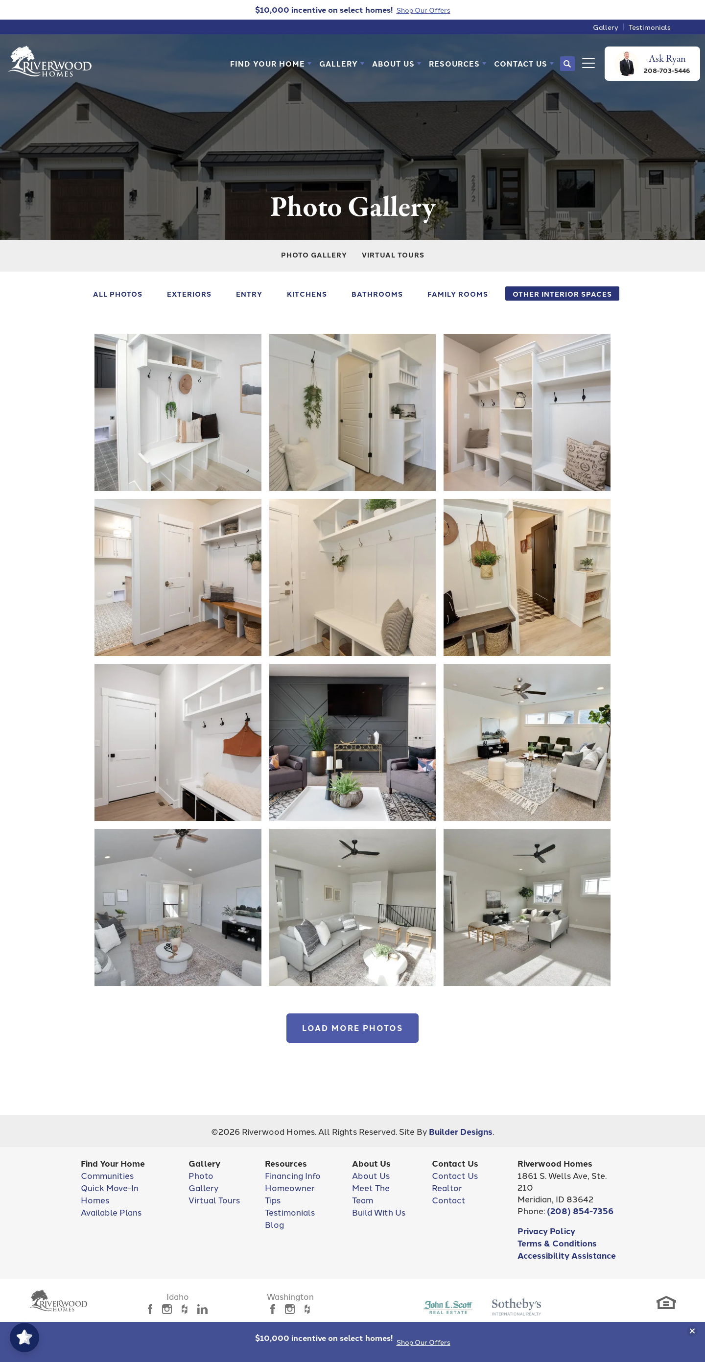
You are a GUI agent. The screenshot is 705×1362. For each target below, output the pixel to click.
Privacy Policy (546, 1230)
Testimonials (650, 27)
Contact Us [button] (520, 63)
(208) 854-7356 (580, 1210)
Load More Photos (352, 1027)
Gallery (605, 27)
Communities (107, 1175)
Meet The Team (371, 1193)
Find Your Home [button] (267, 63)
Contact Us (455, 1175)
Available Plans (111, 1212)
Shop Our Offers (423, 1342)
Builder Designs (461, 1131)
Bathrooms (377, 294)
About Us (371, 1175)
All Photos (117, 294)
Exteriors (189, 294)
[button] (270, 63)
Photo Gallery (314, 254)
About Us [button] (393, 63)
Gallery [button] (338, 63)
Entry (249, 294)
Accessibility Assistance (566, 1255)
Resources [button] (454, 63)
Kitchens (307, 294)
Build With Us (378, 1212)
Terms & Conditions (557, 1243)
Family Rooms (457, 294)
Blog (274, 1224)
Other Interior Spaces (562, 294)
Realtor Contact (449, 1193)
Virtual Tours (393, 254)
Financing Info (293, 1175)
